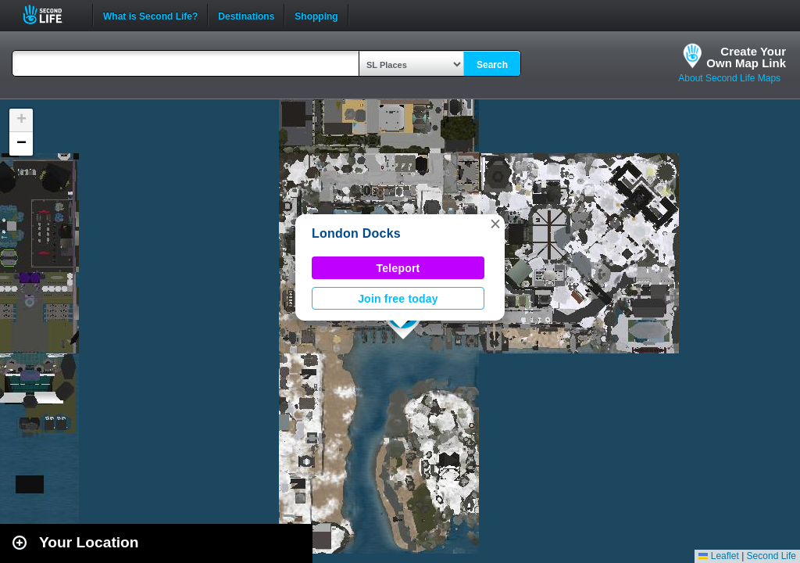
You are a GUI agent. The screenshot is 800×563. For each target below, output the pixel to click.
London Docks (356, 233)
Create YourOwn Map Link (746, 57)
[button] (495, 223)
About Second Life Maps (729, 78)
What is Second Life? (150, 15)
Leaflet (718, 555)
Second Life (51, 14)
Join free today (398, 298)
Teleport (398, 268)
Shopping (316, 15)
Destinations (246, 15)
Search (492, 64)
